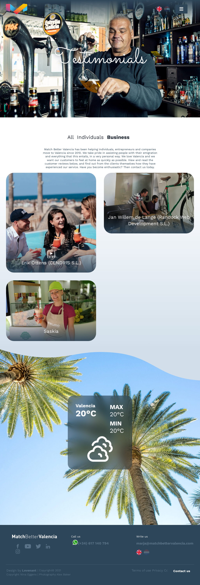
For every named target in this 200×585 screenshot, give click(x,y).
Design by (21, 570)
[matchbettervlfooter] (31, 536)
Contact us (181, 571)
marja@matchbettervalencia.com (164, 543)
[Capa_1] (61, 9)
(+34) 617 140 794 (93, 543)
